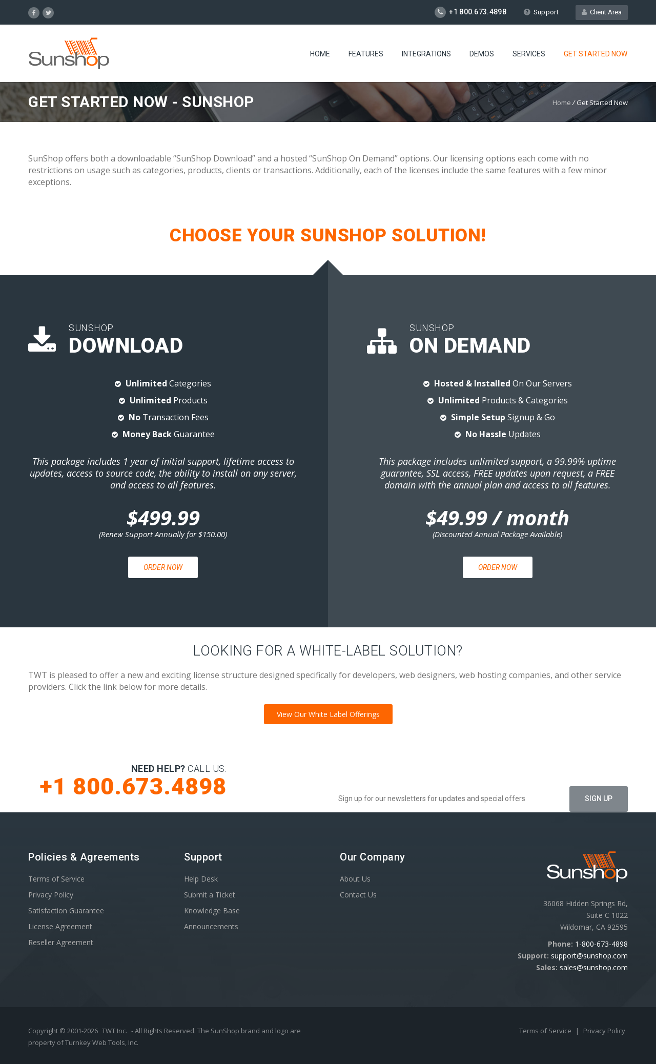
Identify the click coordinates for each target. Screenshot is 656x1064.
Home (320, 54)
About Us (355, 879)
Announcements (211, 926)
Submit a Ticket (209, 894)
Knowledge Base (212, 910)
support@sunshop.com (589, 955)
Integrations (426, 54)
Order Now (163, 567)
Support (541, 12)
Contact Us (358, 894)
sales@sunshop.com (594, 967)
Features (365, 54)
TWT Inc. (114, 1030)
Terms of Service (56, 879)
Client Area (602, 12)
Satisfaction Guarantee (66, 910)
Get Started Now (595, 54)
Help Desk (201, 879)
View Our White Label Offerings (328, 714)
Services (528, 54)
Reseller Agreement (60, 942)
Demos (481, 54)
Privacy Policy (50, 894)
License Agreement (60, 926)
